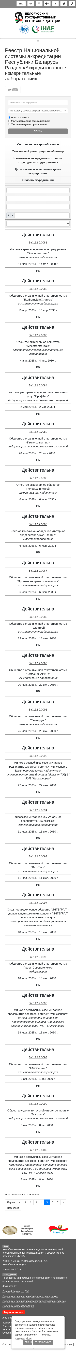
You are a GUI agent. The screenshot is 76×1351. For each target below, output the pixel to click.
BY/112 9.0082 (38, 288)
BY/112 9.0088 (38, 524)
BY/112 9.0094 (38, 810)
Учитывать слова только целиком (30, 121)
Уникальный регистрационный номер (38, 151)
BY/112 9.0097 (38, 902)
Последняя (13, 1208)
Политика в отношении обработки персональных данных (34, 1301)
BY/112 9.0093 (38, 856)
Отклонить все (43, 1342)
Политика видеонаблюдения (18, 1306)
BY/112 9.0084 (38, 385)
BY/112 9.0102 (38, 1150)
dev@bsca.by (9, 1286)
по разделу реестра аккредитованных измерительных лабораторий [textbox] (37, 110)
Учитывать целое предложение (29, 124)
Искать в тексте (20, 117)
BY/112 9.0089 (38, 617)
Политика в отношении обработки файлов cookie (30, 1296)
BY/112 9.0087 (38, 570)
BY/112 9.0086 (38, 478)
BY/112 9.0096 (38, 1003)
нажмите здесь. (23, 1338)
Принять (28, 1342)
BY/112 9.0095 (38, 957)
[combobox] (38, 110)
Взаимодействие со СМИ (16, 1291)
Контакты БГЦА (11, 1269)
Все (13, 89)
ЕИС (21, 3)
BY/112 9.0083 (38, 335)
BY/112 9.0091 (38, 709)
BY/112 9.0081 (38, 242)
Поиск (38, 131)
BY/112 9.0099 (38, 1103)
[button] (47, 3)
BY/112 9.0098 (38, 1057)
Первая (11, 1202)
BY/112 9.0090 (38, 663)
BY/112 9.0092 (38, 756)
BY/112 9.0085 (38, 431)
